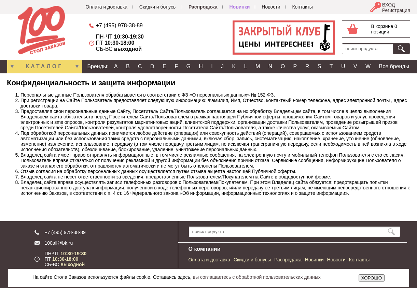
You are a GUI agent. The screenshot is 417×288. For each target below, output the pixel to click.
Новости (271, 7)
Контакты (302, 7)
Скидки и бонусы (158, 7)
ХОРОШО (371, 277)
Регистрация (396, 10)
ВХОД (388, 5)
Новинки (239, 7)
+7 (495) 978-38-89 (119, 25)
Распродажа (203, 7)
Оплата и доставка (106, 7)
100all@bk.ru (59, 243)
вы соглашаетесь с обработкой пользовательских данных (257, 277)
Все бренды (394, 66)
